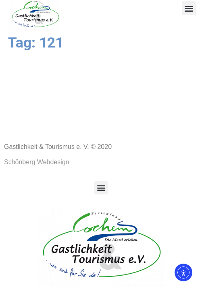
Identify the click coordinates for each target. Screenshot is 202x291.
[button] (189, 8)
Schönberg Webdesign (36, 162)
